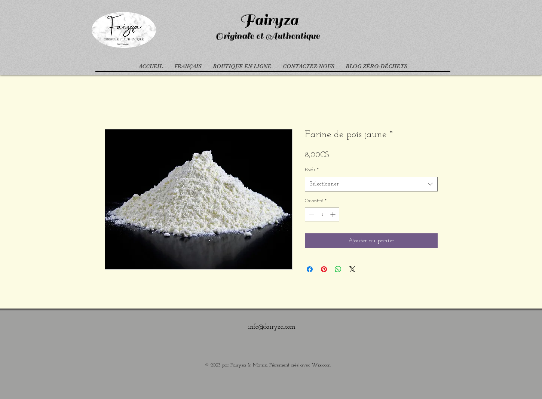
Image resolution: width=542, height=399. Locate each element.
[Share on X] (352, 269)
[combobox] (371, 184)
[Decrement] (310, 214)
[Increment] (333, 214)
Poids (312, 170)
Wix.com (321, 365)
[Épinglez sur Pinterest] (323, 269)
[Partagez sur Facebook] (309, 269)
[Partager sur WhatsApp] (338, 269)
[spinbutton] (322, 214)
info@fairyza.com (272, 327)
